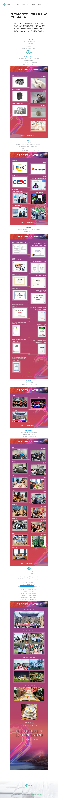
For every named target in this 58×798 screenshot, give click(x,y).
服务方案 (28, 4)
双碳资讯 (34, 4)
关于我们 (39, 4)
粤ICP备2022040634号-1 (37, 794)
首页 (18, 4)
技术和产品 (23, 4)
